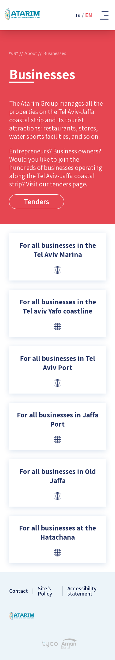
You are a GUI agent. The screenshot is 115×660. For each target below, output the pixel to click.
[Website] (58, 270)
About (31, 53)
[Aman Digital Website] (69, 644)
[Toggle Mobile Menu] (103, 15)
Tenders (36, 201)
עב (77, 15)
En (88, 15)
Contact (18, 591)
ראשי (13, 53)
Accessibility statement (82, 591)
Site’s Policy (45, 591)
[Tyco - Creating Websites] (49, 644)
